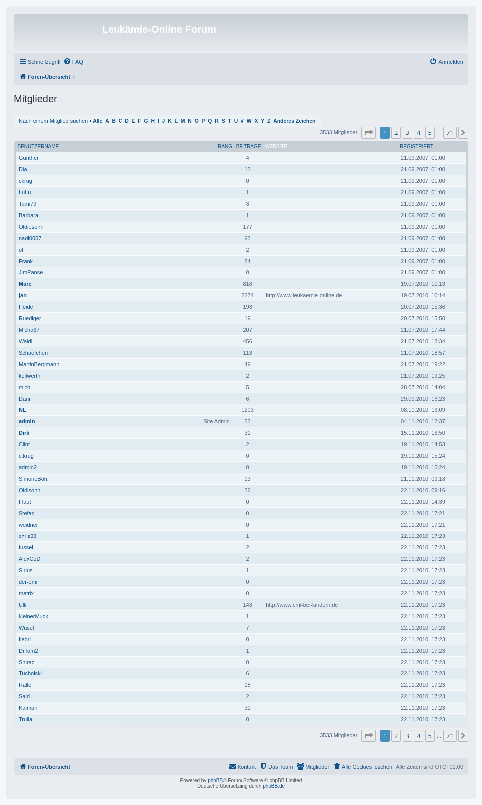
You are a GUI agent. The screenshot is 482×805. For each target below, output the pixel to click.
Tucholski (30, 673)
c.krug (26, 456)
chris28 (27, 536)
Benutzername (38, 146)
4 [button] (418, 132)
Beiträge (248, 146)
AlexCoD (29, 559)
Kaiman (28, 708)
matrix (26, 593)
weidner (28, 525)
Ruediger (30, 318)
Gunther (29, 158)
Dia (23, 169)
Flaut (25, 502)
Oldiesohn (31, 227)
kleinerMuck (33, 616)
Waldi (25, 341)
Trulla (25, 719)
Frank (26, 261)
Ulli (22, 605)
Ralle (25, 685)
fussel (26, 547)
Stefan (27, 513)
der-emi (28, 582)
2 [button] (396, 132)
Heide (26, 307)
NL (22, 410)
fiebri (25, 639)
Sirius (26, 570)
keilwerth (29, 376)
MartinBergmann (39, 364)
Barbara (28, 215)
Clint (24, 444)
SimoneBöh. (34, 479)
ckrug (25, 181)
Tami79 (27, 204)
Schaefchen (33, 353)
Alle (97, 121)
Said (24, 696)
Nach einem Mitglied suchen (53, 121)
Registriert (416, 146)
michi (25, 387)
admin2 (28, 467)
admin (27, 421)
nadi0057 (30, 238)
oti (22, 250)
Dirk (24, 433)
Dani (24, 399)
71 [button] (450, 132)
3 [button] (407, 132)
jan (23, 295)
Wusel (26, 628)
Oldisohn (29, 490)
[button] (368, 132)
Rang (225, 146)
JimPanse (31, 272)
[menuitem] (73, 62)
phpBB (215, 780)
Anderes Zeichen (294, 121)
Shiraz (26, 662)
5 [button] (430, 132)
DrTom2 (28, 651)
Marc (25, 284)
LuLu (25, 192)
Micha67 (29, 330)
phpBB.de (274, 786)
